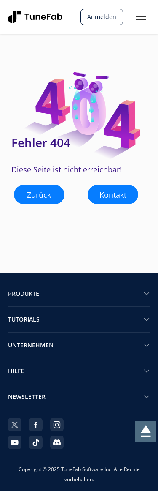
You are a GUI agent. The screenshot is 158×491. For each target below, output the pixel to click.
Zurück (39, 195)
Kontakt (112, 195)
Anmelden (101, 17)
